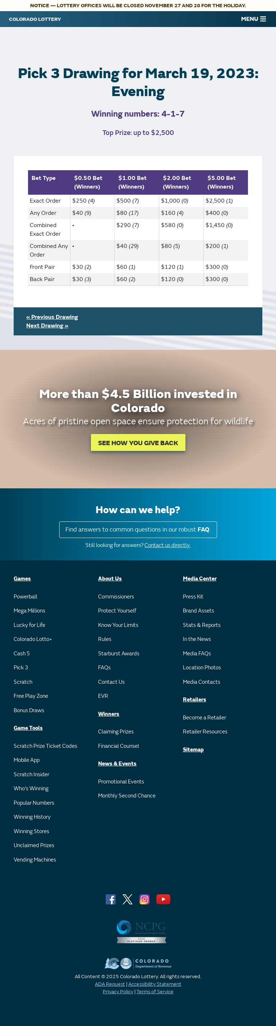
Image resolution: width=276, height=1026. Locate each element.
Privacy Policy (118, 992)
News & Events (117, 763)
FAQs (104, 667)
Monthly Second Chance (127, 795)
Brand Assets (198, 610)
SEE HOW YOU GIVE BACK (138, 443)
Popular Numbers (34, 803)
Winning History (32, 817)
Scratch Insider (31, 774)
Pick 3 (21, 667)
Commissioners (116, 596)
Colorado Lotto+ (33, 639)
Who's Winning (31, 788)
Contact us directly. (167, 545)
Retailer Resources (205, 731)
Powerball (25, 596)
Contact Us (111, 682)
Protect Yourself (117, 610)
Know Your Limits (118, 625)
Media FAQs (197, 653)
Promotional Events (121, 781)
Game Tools (28, 728)
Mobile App (27, 760)
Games (22, 578)
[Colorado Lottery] (35, 19)
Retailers (194, 699)
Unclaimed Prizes (34, 845)
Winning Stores (31, 831)
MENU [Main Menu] (253, 19)
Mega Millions (29, 610)
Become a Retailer (204, 717)
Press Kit (193, 596)
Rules (104, 639)
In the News (197, 639)
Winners (108, 714)
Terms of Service (155, 992)
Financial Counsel (118, 746)
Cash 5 (22, 653)
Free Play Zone (31, 696)
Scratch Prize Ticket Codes (45, 746)
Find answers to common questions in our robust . (138, 529)
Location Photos (202, 667)
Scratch (23, 682)
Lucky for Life (29, 625)
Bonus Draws (29, 710)
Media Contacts (201, 682)
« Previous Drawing (52, 317)
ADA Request (110, 984)
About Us (110, 578)
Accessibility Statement (154, 984)
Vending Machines (35, 859)
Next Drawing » (47, 325)
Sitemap (193, 749)
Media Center (200, 578)
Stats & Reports (202, 625)
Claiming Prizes (116, 731)
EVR (103, 696)
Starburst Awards (118, 653)
